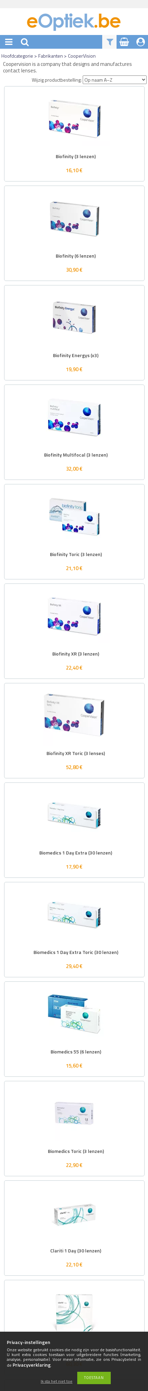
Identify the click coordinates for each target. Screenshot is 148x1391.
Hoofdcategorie (17, 55)
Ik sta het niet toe (56, 1381)
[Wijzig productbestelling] (115, 79)
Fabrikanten (50, 55)
